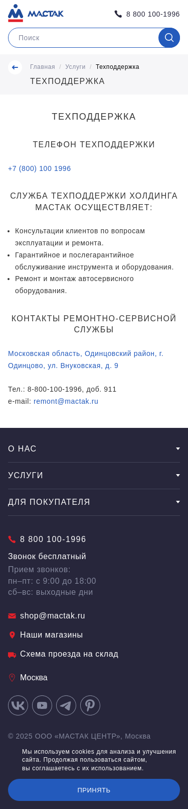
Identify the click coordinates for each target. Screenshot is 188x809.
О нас (94, 448)
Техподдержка (117, 66)
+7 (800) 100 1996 (39, 168)
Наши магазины (45, 635)
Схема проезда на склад (63, 654)
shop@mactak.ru (46, 615)
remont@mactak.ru (66, 401)
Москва (28, 677)
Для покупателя (94, 502)
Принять (93, 790)
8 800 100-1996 (147, 14)
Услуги (75, 66)
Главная (42, 66)
